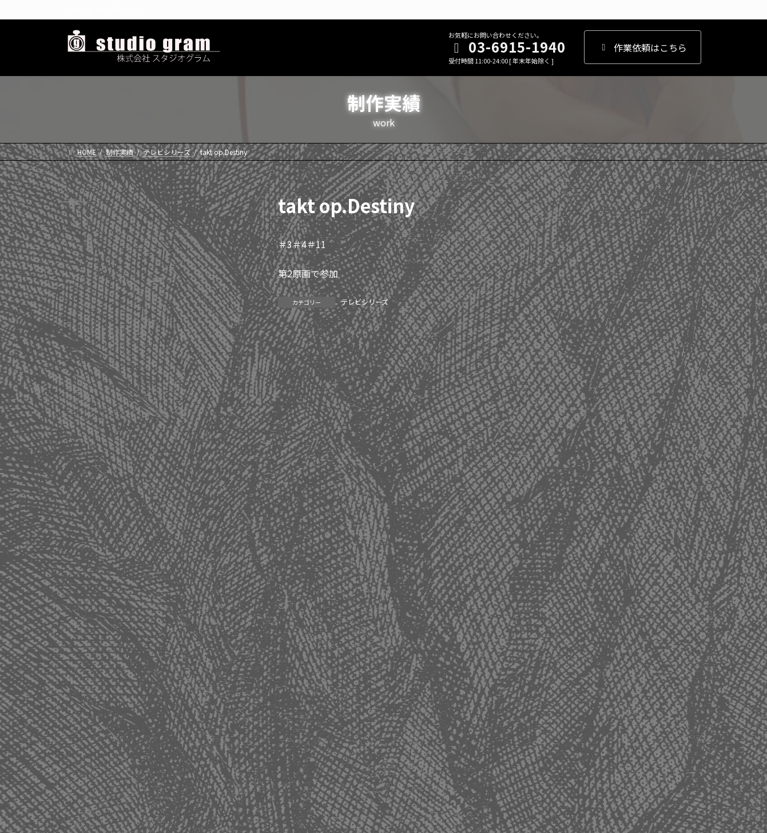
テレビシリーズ (364, 301)
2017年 (87, 433)
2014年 (87, 502)
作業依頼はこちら (642, 47)
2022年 (87, 316)
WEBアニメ (95, 657)
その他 (86, 726)
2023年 (87, 294)
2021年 (87, 340)
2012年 (87, 549)
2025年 (87, 247)
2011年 (87, 572)
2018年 (87, 410)
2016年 (87, 456)
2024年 (87, 270)
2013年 (87, 525)
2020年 (87, 363)
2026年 (87, 224)
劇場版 (86, 703)
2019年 (87, 386)
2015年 (87, 479)
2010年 (87, 595)
